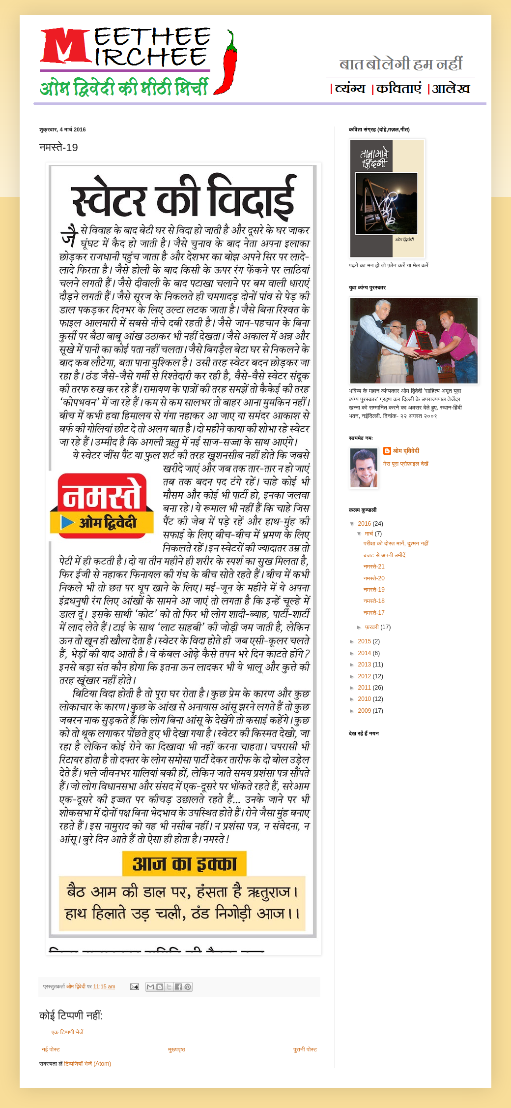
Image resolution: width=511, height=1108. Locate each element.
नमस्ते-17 (374, 612)
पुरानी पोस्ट (305, 1049)
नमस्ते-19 (374, 589)
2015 (365, 641)
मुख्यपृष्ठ (176, 1049)
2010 (365, 699)
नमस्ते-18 (374, 601)
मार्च (370, 533)
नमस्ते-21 (374, 566)
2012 (365, 676)
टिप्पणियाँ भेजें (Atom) (88, 1063)
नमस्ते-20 (374, 578)
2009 (365, 710)
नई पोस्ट (51, 1049)
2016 (365, 523)
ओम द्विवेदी (406, 450)
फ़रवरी (372, 627)
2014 (365, 653)
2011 (365, 687)
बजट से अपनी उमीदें (384, 555)
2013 (365, 664)
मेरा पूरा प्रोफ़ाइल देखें (405, 463)
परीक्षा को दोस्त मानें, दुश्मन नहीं (396, 543)
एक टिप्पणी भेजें (68, 1032)
